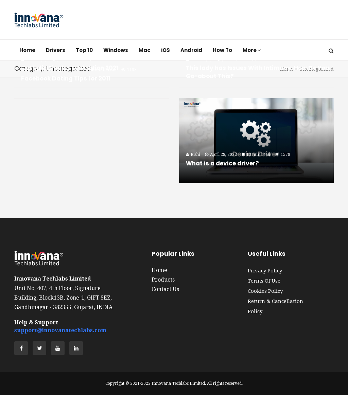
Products (163, 279)
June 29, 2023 (232, 59)
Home (159, 270)
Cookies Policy (265, 291)
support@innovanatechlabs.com (60, 330)
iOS (165, 50)
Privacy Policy (265, 271)
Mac (145, 50)
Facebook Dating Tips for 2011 (65, 78)
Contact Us (165, 289)
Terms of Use (264, 281)
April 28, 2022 (221, 154)
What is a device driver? (222, 163)
